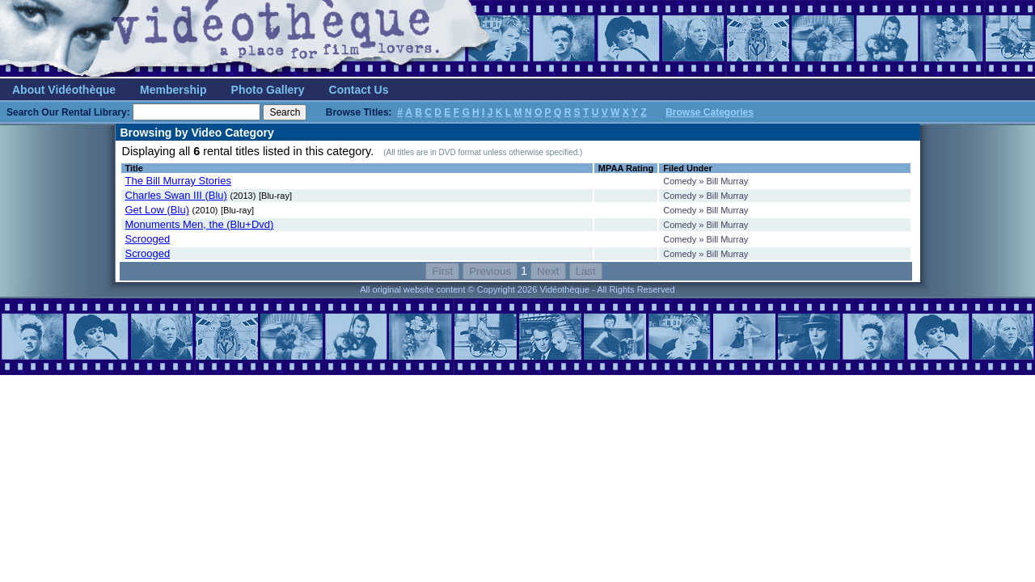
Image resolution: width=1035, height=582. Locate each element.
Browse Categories (709, 112)
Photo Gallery (268, 89)
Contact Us (359, 89)
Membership (173, 89)
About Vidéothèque (64, 89)
